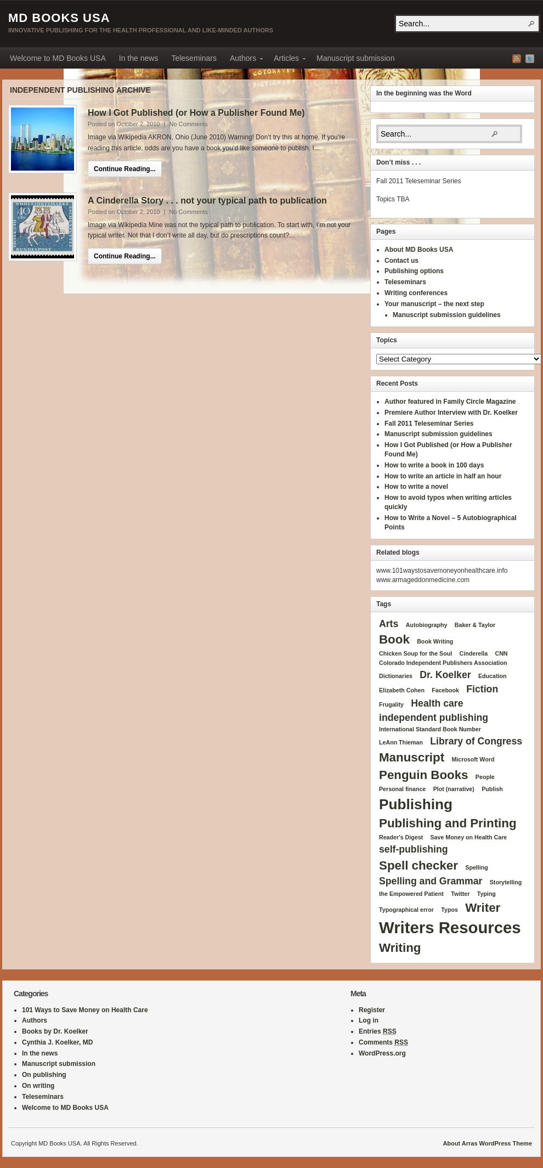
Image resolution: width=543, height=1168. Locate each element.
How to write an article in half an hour (442, 476)
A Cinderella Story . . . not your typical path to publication (207, 200)
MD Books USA (59, 18)
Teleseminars (193, 58)
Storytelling (506, 882)
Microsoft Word (472, 759)
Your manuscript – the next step (434, 304)
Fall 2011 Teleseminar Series (429, 423)
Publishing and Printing (448, 823)
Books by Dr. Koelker (55, 1031)
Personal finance (402, 789)
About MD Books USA (418, 249)
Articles (286, 60)
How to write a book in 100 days (434, 465)
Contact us (401, 260)
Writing (400, 948)
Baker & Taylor (475, 625)
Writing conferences (416, 293)
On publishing (44, 1075)
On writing (38, 1086)
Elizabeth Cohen (402, 690)
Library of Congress (476, 741)
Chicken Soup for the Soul (415, 653)
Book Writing (435, 641)
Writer (482, 908)
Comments (383, 1042)
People (485, 777)
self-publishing (413, 849)
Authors (243, 60)
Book (394, 639)
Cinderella (474, 653)
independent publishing (433, 717)
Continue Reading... (125, 169)
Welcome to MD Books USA (58, 58)
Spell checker (418, 865)
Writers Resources (450, 927)
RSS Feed (516, 58)
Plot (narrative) (453, 789)
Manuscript (411, 757)
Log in (368, 1020)
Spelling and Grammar (430, 881)
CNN (501, 653)
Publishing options (414, 271)
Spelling (476, 867)
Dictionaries (395, 676)
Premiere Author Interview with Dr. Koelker (451, 412)
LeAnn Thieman (401, 742)
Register (372, 1010)
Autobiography (427, 625)
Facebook (445, 690)
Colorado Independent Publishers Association (443, 662)
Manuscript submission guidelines (447, 315)
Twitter (529, 58)
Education (492, 676)
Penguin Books (423, 775)
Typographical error (406, 909)
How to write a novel (416, 486)
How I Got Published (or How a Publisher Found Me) (196, 112)
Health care (437, 703)
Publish (492, 789)
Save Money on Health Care (468, 837)
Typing (486, 893)
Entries (378, 1031)
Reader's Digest (401, 837)
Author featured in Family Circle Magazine (450, 401)
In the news (139, 58)
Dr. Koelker (445, 674)
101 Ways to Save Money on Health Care (85, 1010)
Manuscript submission (355, 58)
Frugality (391, 704)
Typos (449, 909)
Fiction (482, 689)
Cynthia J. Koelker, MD (57, 1042)
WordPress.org (382, 1053)
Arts (388, 623)
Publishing (415, 804)
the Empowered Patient (411, 893)
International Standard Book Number (430, 729)
